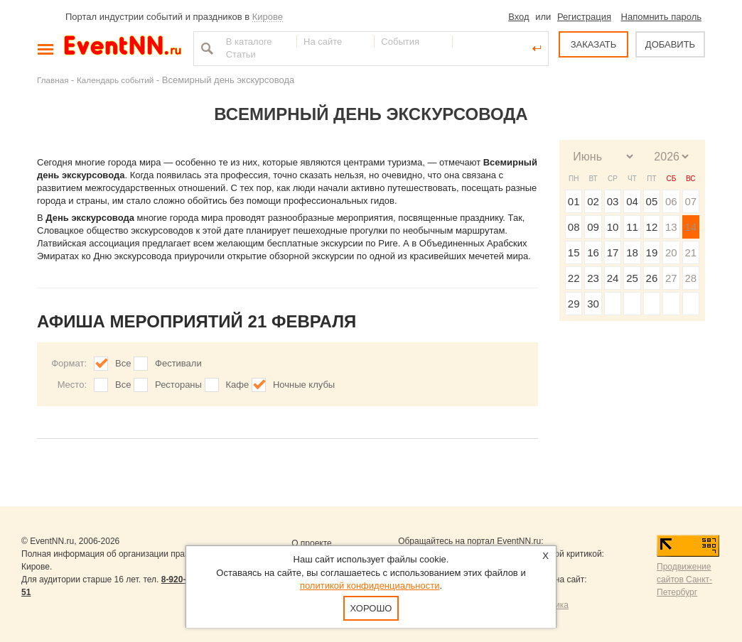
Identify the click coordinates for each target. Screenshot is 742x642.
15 (574, 252)
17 (613, 252)
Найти (205, 48)
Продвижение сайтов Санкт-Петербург (684, 579)
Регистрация (584, 16)
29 (574, 304)
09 (593, 227)
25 (632, 278)
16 (593, 252)
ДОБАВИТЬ (670, 44)
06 (671, 201)
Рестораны (178, 384)
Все (123, 363)
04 (632, 201)
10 (613, 227)
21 (690, 252)
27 (671, 278)
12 (652, 227)
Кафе (237, 384)
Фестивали (178, 363)
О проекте (311, 543)
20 (671, 252)
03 (613, 201)
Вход (518, 16)
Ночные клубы (304, 384)
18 (632, 252)
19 (652, 252)
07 (690, 201)
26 (652, 278)
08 (574, 227)
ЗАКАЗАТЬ (594, 44)
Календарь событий (115, 80)
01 (574, 201)
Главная (52, 80)
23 (593, 278)
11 (632, 227)
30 (593, 304)
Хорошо (371, 608)
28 (690, 278)
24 (613, 278)
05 (652, 201)
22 (574, 278)
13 (671, 227)
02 (593, 201)
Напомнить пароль (661, 16)
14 (690, 227)
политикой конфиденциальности (370, 585)
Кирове (267, 16)
